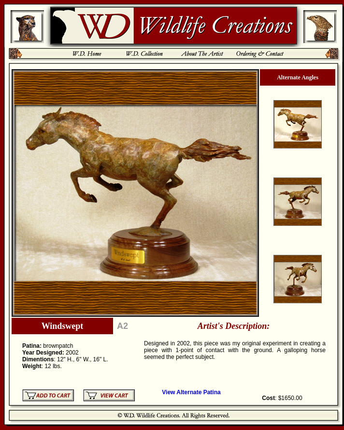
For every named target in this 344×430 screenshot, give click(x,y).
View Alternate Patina (191, 392)
